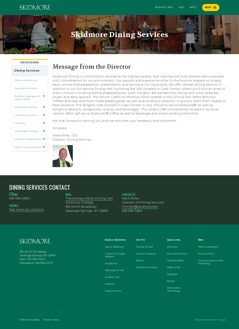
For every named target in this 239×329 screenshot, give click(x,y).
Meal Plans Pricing (29, 107)
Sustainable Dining (29, 131)
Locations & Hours (29, 115)
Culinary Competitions (29, 139)
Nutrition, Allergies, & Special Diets (29, 98)
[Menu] (211, 7)
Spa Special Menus (26, 88)
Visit (181, 7)
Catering (29, 123)
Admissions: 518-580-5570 (36, 263)
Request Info (164, 7)
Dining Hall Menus (25, 80)
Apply (193, 7)
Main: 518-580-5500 (32, 259)
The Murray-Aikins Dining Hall (89, 198)
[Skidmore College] (35, 7)
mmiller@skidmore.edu (140, 207)
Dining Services (27, 70)
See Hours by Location (26, 209)
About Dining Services (29, 147)
